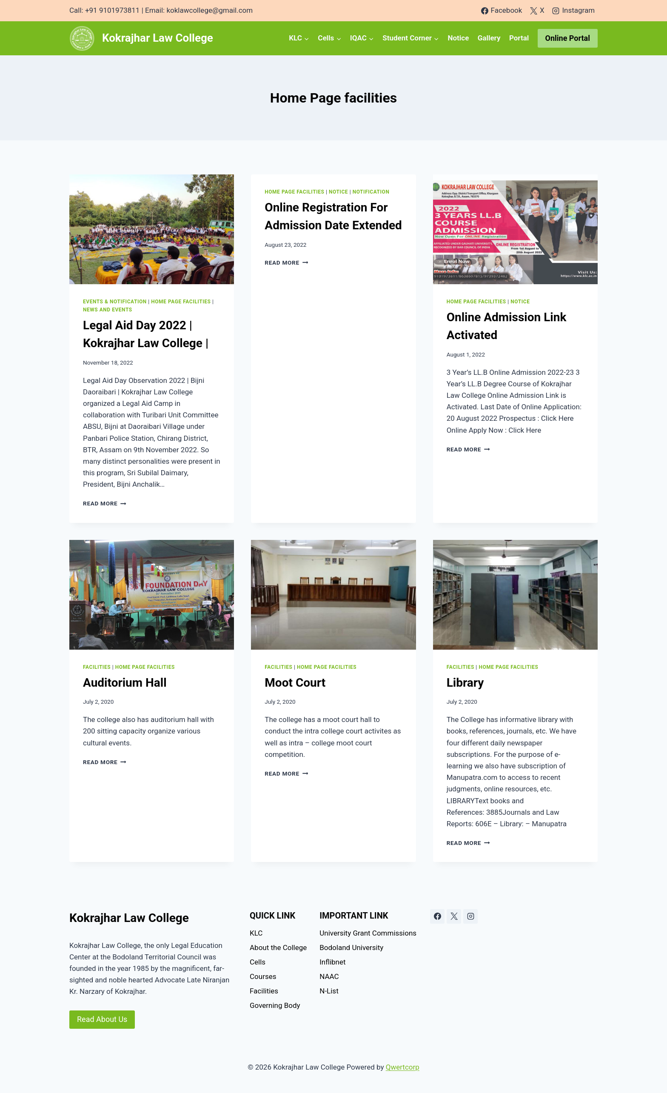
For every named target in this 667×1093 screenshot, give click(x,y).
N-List (328, 991)
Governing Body (275, 1005)
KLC (256, 933)
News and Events (107, 310)
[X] (454, 916)
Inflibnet (332, 962)
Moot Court (295, 683)
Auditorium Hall (125, 683)
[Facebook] (437, 916)
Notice (458, 38)
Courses (263, 976)
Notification (371, 192)
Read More (104, 503)
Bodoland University (351, 947)
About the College (278, 947)
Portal (519, 38)
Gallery (489, 38)
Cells (257, 962)
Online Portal (567, 38)
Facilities (97, 667)
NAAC (329, 976)
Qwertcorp (402, 1067)
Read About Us (102, 1019)
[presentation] (151, 229)
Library (465, 683)
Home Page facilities (181, 302)
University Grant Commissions (367, 933)
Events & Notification (115, 302)
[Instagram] (470, 916)
